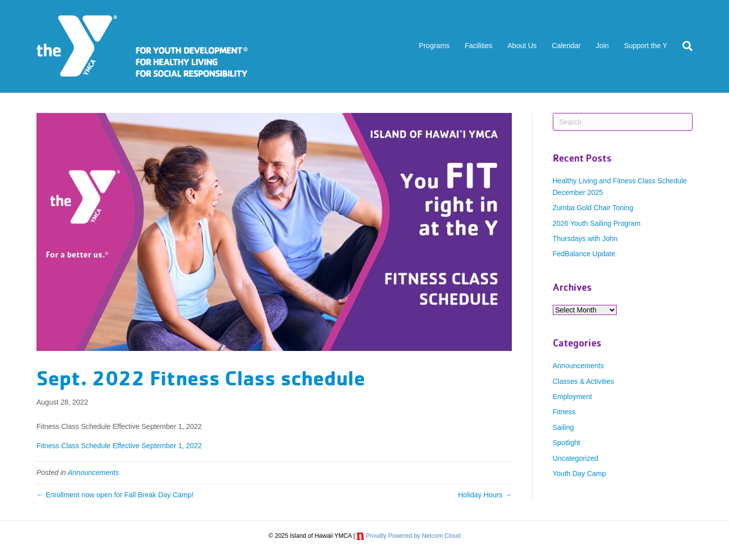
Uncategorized (575, 458)
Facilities (478, 46)
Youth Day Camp (579, 473)
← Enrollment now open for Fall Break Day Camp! (114, 495)
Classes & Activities (583, 381)
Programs (434, 46)
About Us (522, 46)
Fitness (564, 412)
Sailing (563, 427)
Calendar (566, 46)
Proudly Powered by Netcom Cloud (413, 535)
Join (602, 46)
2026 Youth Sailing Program (597, 223)
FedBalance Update (584, 254)
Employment (572, 396)
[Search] (684, 46)
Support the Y (645, 46)
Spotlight (566, 443)
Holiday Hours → (485, 495)
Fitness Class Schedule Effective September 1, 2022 (119, 446)
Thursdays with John (585, 238)
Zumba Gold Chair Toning (593, 208)
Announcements (93, 472)
